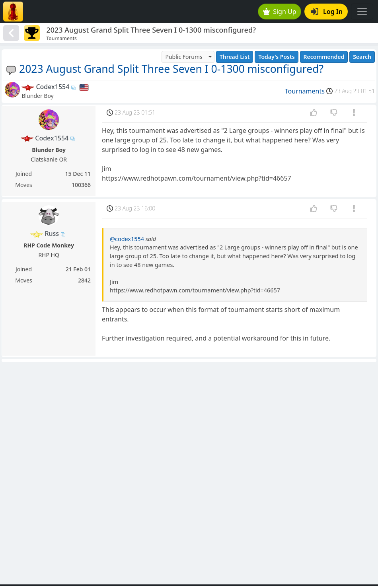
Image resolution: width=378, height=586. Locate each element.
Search (362, 56)
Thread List (235, 56)
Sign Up (279, 11)
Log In (327, 11)
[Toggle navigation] (362, 11)
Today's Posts (276, 56)
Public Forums (183, 56)
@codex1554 (127, 239)
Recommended (324, 56)
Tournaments (305, 91)
